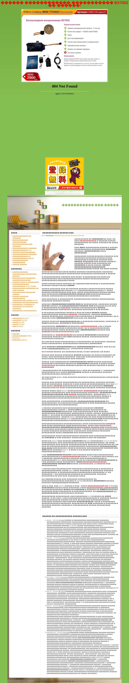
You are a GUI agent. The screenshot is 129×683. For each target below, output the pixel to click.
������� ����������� (25, 302)
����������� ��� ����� (90, 205)
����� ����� (19, 264)
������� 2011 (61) (20, 318)
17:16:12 (63, 538)
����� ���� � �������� (25, 282)
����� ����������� (23, 252)
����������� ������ (24, 248)
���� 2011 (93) (18, 322)
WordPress (16, 338)
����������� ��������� (89, 267)
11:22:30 (67, 632)
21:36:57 (62, 520)
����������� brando (59, 348)
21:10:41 (65, 577)
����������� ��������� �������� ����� (24, 274)
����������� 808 (21, 256)
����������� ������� (91, 401)
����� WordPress (19, 340)
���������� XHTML (22, 336)
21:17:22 (63, 605)
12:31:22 (62, 591)
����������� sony (22, 250)
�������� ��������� (24, 310)
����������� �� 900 (23, 258)
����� (15, 334)
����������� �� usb (71, 321)
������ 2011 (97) (19, 320)
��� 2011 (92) (17, 326)
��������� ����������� (66, 235)
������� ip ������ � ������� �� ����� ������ (23, 306)
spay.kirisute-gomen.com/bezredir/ (84, 681)
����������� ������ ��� (58, 233)
